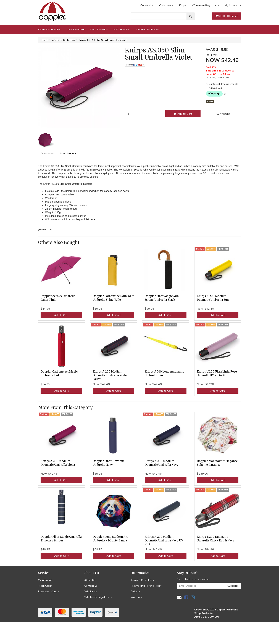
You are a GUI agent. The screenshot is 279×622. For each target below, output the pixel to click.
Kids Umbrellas (99, 29)
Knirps (182, 5)
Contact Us (147, 5)
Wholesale (90, 591)
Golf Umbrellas (121, 29)
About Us (89, 580)
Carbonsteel (166, 5)
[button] (223, 113)
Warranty (136, 597)
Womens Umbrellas (49, 29)
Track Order (45, 585)
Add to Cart (183, 113)
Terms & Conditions (142, 580)
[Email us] (179, 597)
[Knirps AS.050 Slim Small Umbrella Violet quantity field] (142, 113)
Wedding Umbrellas (147, 29)
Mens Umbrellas (76, 29)
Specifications (68, 153)
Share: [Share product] (135, 64)
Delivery (135, 591)
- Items (226, 16)
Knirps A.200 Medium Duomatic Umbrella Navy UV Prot (164, 540)
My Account (233, 5)
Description (47, 153)
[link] (186, 597)
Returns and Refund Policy (146, 585)
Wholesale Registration (206, 5)
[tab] (47, 153)
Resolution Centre (48, 591)
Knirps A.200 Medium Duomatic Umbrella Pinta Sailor (110, 375)
